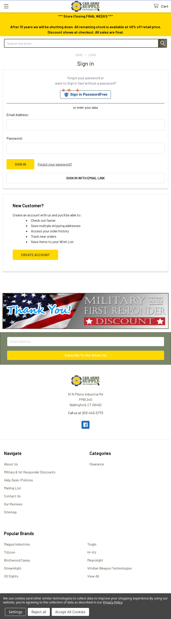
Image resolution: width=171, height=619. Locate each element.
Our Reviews (13, 504)
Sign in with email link (85, 178)
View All (93, 576)
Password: (14, 138)
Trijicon (9, 552)
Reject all (38, 611)
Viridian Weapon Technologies (109, 568)
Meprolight (95, 560)
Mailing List (12, 488)
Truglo (91, 544)
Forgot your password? (55, 164)
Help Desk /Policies (18, 480)
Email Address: (17, 115)
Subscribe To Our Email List (86, 355)
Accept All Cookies (70, 611)
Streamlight (12, 568)
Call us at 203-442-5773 (85, 413)
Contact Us (12, 496)
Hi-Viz (91, 552)
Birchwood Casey (17, 560)
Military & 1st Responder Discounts (29, 472)
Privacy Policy (112, 602)
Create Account (35, 255)
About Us (11, 464)
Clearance (97, 464)
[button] (85, 311)
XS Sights (11, 576)
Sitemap (10, 512)
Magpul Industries (17, 544)
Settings (15, 611)
